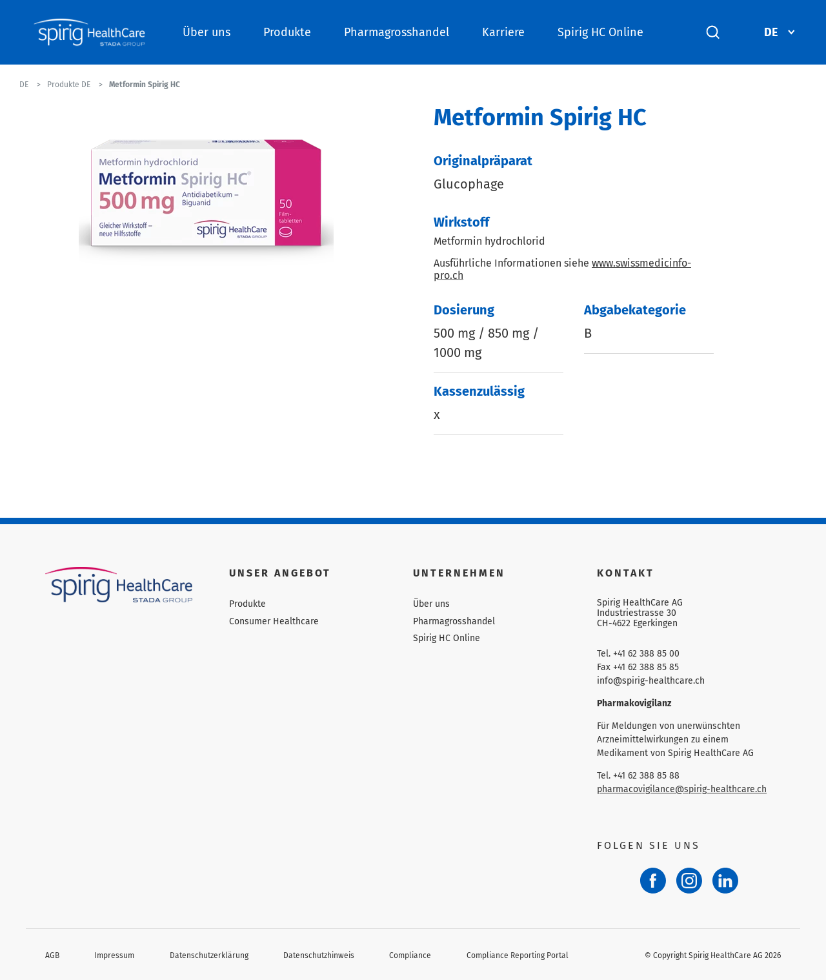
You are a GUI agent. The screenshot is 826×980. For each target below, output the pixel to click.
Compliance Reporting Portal (518, 955)
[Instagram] (689, 880)
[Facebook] (653, 880)
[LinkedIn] (725, 880)
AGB (52, 955)
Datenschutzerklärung (209, 955)
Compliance (410, 955)
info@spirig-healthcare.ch (651, 680)
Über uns (206, 32)
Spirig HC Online (600, 32)
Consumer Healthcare (274, 621)
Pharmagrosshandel (396, 32)
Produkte (287, 32)
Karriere (503, 32)
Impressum (114, 955)
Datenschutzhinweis (318, 955)
